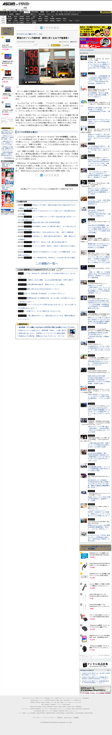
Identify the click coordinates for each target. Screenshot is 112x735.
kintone (22, 20)
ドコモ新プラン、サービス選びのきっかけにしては (42, 311)
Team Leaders (53, 708)
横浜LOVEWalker (41, 713)
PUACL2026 (67, 14)
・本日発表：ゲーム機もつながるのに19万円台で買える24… (7, 132)
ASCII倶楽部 (106, 12)
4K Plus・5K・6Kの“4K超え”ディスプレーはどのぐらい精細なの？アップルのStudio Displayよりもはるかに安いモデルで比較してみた (99, 65)
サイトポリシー (37, 717)
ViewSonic (58, 18)
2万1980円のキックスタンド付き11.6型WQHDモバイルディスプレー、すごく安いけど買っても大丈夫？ (99, 349)
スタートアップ (72, 12)
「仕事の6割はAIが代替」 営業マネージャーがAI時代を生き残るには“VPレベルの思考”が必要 (99, 445)
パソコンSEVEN (34, 16)
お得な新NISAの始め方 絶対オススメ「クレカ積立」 (46, 284)
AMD (15, 18)
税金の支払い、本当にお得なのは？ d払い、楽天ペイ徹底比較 (52, 232)
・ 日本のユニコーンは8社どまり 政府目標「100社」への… (7, 137)
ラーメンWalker (22, 713)
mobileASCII (62, 711)
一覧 (48, 45)
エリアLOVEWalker (31, 713)
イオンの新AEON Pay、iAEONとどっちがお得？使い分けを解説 (53, 257)
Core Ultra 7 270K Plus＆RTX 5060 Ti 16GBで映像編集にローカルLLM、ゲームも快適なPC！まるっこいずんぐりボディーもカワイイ (99, 411)
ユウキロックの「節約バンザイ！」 (28, 34)
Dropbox (40, 20)
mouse (15, 16)
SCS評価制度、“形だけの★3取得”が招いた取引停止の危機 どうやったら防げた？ (98, 94)
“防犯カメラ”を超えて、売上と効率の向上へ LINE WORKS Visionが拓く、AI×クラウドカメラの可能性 (99, 137)
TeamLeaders (41, 14)
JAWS (9, 20)
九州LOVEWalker (70, 713)
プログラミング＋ (61, 708)
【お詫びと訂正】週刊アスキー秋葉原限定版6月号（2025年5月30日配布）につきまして (95, 681)
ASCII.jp (8, 4)
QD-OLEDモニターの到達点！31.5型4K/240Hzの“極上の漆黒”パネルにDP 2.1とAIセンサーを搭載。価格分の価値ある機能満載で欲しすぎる (99, 483)
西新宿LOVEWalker (50, 713)
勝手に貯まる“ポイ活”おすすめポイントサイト (43, 289)
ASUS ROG (21, 18)
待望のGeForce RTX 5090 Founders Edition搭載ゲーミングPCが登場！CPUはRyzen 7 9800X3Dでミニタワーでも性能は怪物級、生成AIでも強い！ (99, 379)
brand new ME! (66, 704)
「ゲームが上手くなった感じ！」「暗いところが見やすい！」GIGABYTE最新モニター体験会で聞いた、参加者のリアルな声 (99, 174)
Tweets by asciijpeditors (87, 50)
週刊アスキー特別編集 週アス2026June (7, 164)
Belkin (64, 18)
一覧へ (108, 670)
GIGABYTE (28, 18)
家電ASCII (18, 14)
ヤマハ (64, 20)
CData (46, 20)
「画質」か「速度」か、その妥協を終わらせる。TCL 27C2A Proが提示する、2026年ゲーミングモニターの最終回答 (99, 274)
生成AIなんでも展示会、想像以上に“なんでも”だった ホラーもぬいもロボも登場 (48, 336)
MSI (40, 16)
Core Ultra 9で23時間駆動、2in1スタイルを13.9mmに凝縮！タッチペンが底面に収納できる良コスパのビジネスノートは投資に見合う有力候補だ (99, 228)
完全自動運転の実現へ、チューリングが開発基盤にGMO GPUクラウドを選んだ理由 (99, 468)
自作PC (53, 12)
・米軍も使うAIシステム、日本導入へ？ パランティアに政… (7, 143)
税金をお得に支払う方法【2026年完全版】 (46, 222)
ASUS (46, 16)
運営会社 (59, 717)
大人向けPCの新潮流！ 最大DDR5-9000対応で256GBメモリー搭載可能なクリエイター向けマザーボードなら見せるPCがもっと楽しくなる (99, 456)
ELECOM (9, 18)
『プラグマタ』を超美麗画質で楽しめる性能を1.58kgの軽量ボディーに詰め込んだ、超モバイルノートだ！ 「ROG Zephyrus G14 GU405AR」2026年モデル (99, 79)
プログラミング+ (50, 14)
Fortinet (58, 20)
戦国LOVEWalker (89, 713)
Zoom (70, 20)
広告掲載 (75, 717)
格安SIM (12, 14)
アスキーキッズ (4, 14)
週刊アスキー (34, 14)
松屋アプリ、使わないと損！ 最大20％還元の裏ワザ (49, 242)
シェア (35, 44)
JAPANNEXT (21, 22)
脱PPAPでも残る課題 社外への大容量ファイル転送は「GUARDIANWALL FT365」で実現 (99, 110)
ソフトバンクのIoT (76, 20)
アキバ (61, 12)
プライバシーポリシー (49, 717)
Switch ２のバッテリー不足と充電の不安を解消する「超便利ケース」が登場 (99, 499)
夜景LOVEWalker (60, 713)
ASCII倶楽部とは (9, 158)
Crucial (46, 18)
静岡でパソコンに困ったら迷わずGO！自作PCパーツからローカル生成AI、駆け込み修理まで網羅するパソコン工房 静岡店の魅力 (99, 320)
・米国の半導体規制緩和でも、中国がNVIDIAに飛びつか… (7, 154)
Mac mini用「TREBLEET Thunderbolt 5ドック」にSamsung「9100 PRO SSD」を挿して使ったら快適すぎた (99, 213)
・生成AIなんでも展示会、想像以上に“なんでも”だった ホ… (7, 148)
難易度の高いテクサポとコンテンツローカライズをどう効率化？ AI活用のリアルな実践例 (99, 245)
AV (57, 12)
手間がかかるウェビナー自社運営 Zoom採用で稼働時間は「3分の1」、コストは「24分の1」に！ (99, 527)
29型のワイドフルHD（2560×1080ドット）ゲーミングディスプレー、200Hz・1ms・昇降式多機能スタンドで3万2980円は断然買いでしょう (99, 289)
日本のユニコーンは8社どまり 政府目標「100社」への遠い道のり (43, 330)
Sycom (28, 16)
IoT (10, 12)
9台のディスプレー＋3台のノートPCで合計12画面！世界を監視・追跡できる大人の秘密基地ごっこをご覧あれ (99, 191)
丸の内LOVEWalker (79, 713)
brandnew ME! (34, 23)
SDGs (56, 14)
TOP (24, 698)
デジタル (22, 3)
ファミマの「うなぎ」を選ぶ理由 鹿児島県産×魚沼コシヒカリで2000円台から (100, 202)
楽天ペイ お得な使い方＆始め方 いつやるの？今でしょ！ (45, 293)
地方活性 (61, 14)
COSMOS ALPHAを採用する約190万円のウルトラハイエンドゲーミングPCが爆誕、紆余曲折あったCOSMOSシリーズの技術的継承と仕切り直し (98, 304)
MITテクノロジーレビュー (72, 711)
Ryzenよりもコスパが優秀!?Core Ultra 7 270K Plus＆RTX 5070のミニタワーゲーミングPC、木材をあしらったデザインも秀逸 (99, 162)
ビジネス (15, 12)
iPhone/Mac (34, 12)
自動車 (42, 12)
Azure (27, 20)
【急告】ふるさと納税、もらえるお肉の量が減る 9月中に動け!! (50, 280)
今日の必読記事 (37, 711)
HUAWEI (52, 18)
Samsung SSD (33, 706)
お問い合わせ (68, 717)
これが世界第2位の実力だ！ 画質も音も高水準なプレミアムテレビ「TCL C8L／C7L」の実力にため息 (99, 149)
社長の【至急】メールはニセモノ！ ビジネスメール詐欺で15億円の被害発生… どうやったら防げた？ (99, 397)
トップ (3, 12)
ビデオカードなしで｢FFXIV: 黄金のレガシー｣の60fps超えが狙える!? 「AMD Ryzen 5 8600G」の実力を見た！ (99, 538)
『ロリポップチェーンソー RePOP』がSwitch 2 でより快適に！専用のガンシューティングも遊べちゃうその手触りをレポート (99, 513)
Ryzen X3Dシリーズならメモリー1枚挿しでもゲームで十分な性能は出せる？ (99, 121)
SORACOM (50, 706)
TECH (21, 12)
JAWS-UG (38, 702)
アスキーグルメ (26, 14)
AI (7, 12)
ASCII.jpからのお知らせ (87, 670)
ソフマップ (28, 22)
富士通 (9, 16)
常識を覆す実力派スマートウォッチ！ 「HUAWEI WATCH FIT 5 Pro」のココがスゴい (99, 363)
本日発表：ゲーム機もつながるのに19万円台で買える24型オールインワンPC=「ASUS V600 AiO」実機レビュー (59, 327)
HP (52, 16)
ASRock (40, 18)
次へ (55, 27)
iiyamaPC (22, 16)
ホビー (47, 12)
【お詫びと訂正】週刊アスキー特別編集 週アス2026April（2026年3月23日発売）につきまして (95, 678)
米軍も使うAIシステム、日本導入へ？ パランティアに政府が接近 (42, 333)
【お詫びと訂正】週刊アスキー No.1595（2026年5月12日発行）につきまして (96, 674)
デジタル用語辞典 (53, 711)
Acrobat (16, 20)
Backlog (52, 20)
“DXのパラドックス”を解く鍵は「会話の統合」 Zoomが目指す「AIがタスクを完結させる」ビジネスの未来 (99, 429)
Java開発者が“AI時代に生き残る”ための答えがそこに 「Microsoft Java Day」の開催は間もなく (98, 335)
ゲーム (79, 12)
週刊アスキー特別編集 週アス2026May (7, 187)
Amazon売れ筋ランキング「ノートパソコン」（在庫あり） (7, 31)
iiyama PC (53, 700)
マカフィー (9, 22)
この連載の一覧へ (47, 263)
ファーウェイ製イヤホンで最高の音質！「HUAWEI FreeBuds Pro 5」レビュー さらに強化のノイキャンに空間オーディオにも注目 (99, 259)
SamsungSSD (32, 18)
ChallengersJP (74, 14)
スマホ (66, 12)
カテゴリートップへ (71, 185)
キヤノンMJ (15, 22)
